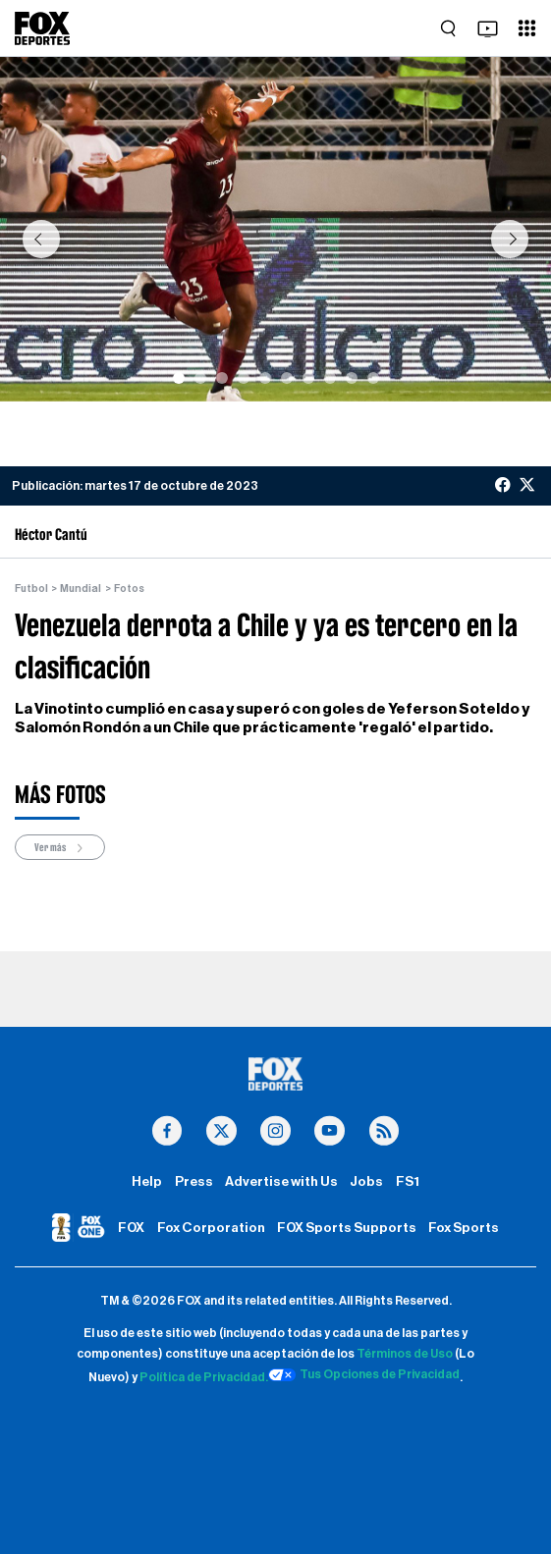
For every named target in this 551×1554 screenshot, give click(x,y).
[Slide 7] (308, 378)
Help (147, 1182)
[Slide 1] (179, 378)
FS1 (407, 1182)
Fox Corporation (211, 1228)
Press (194, 1182)
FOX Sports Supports (346, 1228)
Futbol (31, 588)
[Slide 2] (200, 378)
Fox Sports (463, 1228)
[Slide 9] (352, 378)
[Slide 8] (330, 378)
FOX (131, 1228)
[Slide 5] (265, 378)
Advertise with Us (281, 1182)
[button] (41, 239)
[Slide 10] (373, 378)
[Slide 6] (287, 378)
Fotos (129, 588)
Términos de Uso (405, 1354)
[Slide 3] (222, 378)
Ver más (59, 847)
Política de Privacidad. (203, 1377)
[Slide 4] (243, 378)
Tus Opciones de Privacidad (364, 1375)
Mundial (80, 588)
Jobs (366, 1182)
